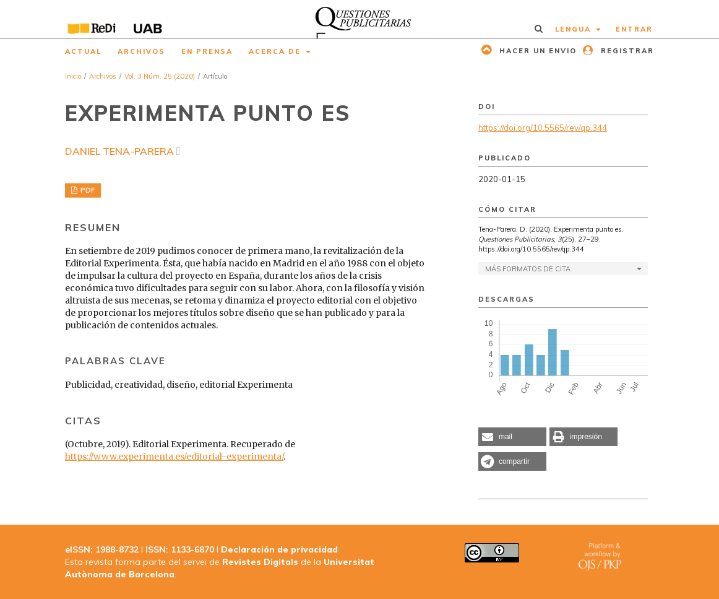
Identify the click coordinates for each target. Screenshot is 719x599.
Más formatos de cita (527, 269)
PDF (87, 190)
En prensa (207, 51)
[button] (512, 436)
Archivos (141, 51)
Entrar (634, 29)
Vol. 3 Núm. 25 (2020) (159, 76)
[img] (359, 19)
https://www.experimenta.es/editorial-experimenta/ (174, 456)
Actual (83, 51)
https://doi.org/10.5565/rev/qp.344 (542, 128)
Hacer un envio (536, 50)
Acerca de (276, 51)
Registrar (626, 50)
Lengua (574, 29)
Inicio (73, 76)
